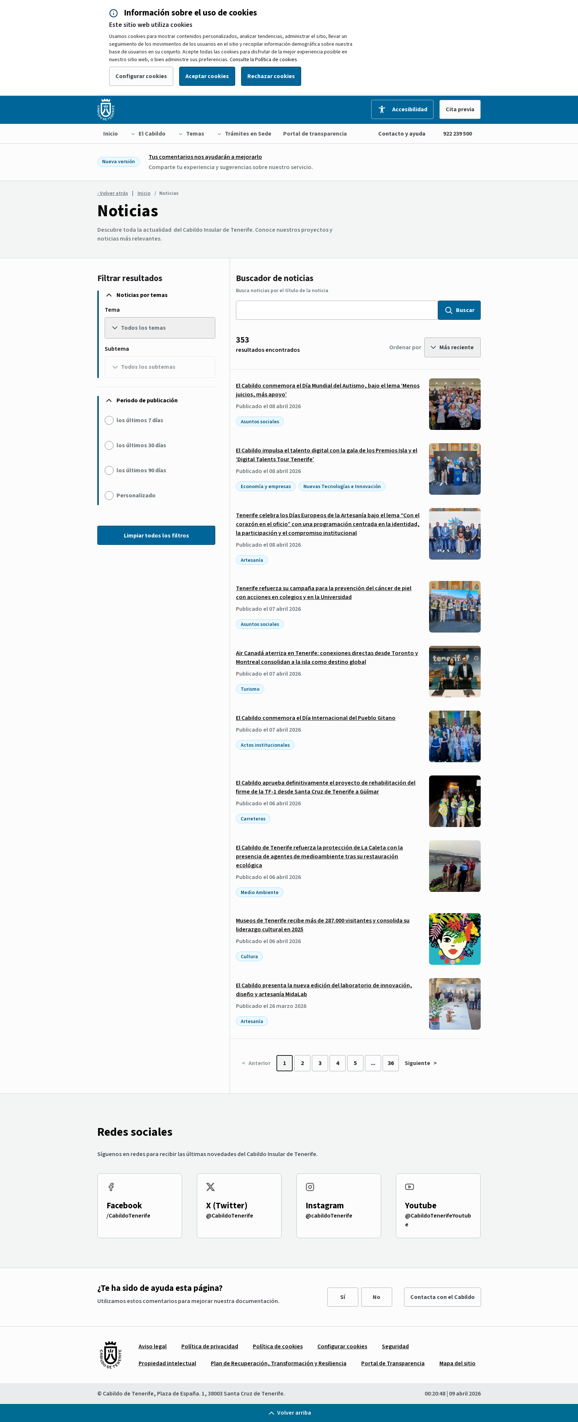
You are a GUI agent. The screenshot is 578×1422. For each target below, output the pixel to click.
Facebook (124, 1205)
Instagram (325, 1205)
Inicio (143, 193)
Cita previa (460, 109)
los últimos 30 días (141, 445)
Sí (342, 1297)
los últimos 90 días (141, 470)
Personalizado (136, 495)
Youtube (420, 1205)
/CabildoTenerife (128, 1216)
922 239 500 (457, 134)
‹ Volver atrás (112, 193)
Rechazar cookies (271, 76)
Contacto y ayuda (401, 134)
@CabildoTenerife (229, 1216)
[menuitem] (110, 134)
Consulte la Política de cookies (263, 59)
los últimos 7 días (139, 420)
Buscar (459, 310)
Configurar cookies (141, 76)
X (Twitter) (227, 1205)
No (376, 1297)
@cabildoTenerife (329, 1216)
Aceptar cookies (207, 76)
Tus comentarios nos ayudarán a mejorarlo (205, 157)
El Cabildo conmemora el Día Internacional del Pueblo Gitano (316, 718)
